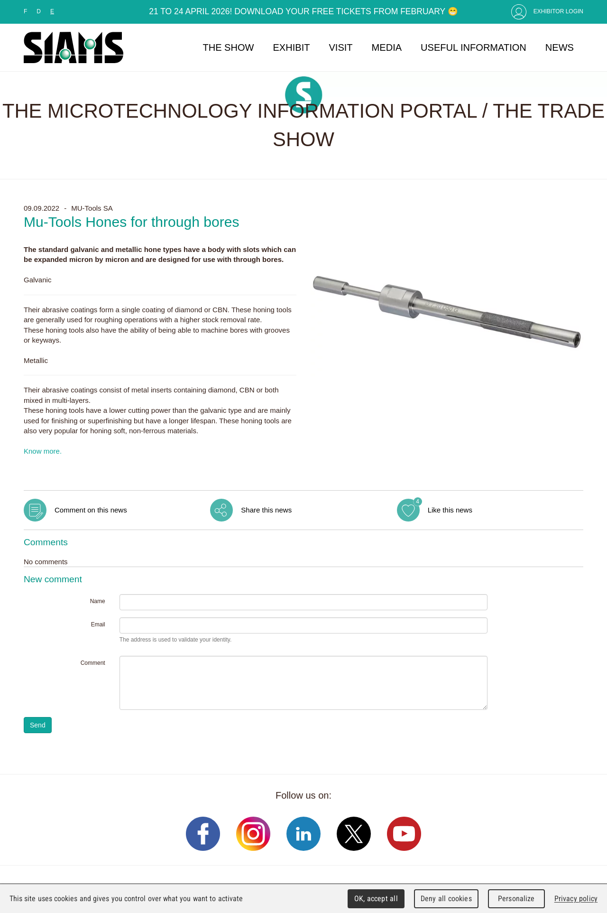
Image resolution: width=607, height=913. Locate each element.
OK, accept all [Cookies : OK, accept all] (376, 898)
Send (38, 725)
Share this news (266, 510)
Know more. (43, 451)
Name (97, 601)
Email (98, 624)
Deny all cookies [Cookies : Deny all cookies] (446, 898)
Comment (93, 663)
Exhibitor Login (558, 11)
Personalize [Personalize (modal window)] (516, 898)
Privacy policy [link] (576, 898)
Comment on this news (91, 510)
